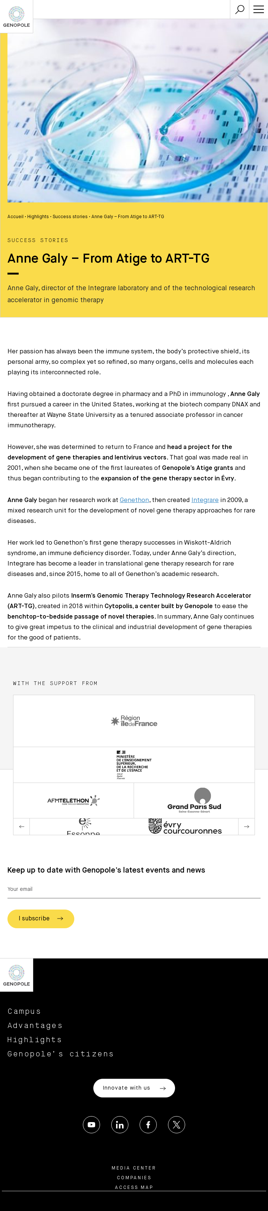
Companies (134, 1178)
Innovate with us (134, 1088)
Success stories (70, 217)
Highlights (38, 217)
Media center (134, 1168)
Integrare (205, 500)
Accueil (15, 217)
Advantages (35, 1025)
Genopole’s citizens (61, 1054)
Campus (24, 1011)
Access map (134, 1188)
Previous (21, 826)
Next (246, 826)
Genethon (134, 500)
